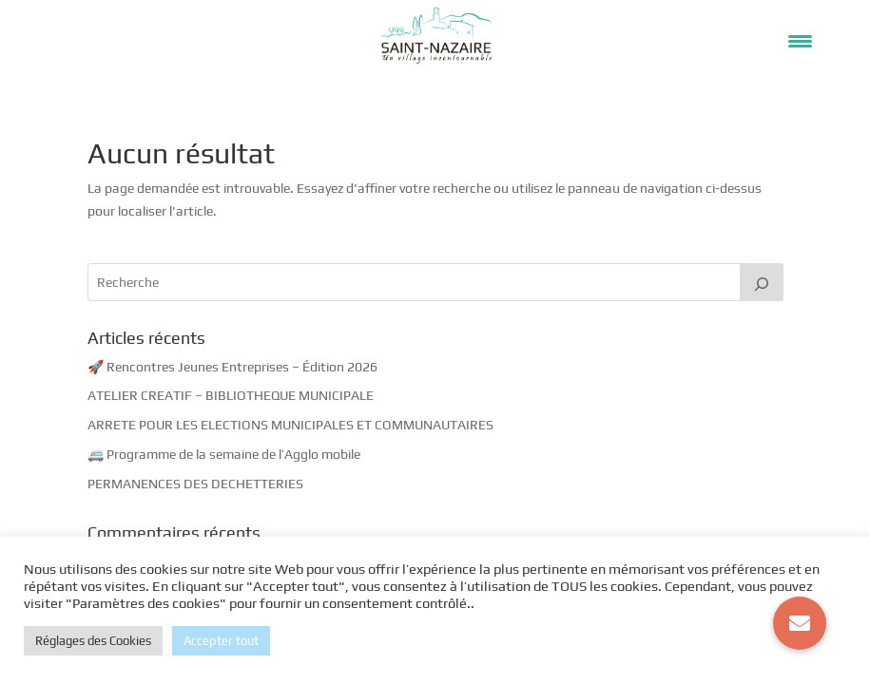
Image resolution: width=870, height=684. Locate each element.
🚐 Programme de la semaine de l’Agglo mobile (223, 454)
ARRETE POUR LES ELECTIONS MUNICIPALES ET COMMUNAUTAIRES (290, 424)
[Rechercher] (761, 282)
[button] (799, 623)
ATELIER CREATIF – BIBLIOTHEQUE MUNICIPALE (230, 395)
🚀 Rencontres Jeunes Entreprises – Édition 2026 (232, 366)
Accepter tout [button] (221, 641)
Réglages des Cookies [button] (93, 641)
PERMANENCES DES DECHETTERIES (195, 483)
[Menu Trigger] (800, 40)
